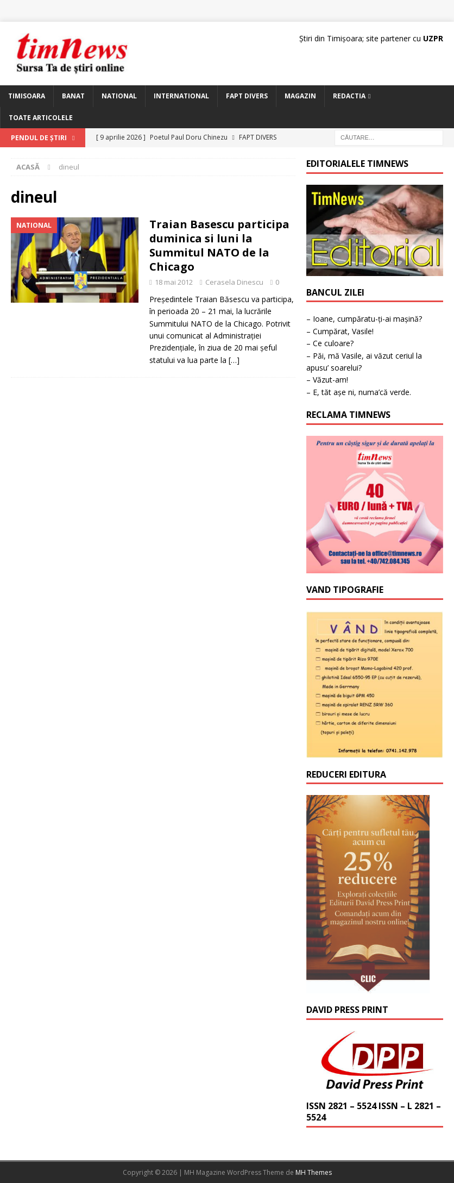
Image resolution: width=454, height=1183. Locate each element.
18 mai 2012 (174, 282)
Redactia (349, 96)
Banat (73, 96)
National (119, 96)
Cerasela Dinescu (234, 282)
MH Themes (313, 1172)
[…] (234, 360)
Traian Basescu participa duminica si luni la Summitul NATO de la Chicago (219, 245)
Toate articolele (41, 117)
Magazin (300, 96)
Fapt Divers (247, 96)
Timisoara (26, 96)
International (181, 96)
